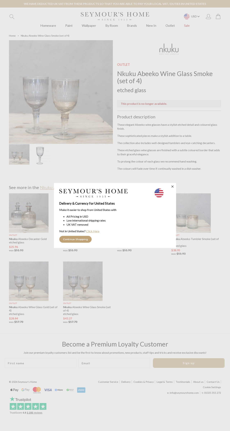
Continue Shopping (75, 239)
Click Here (92, 231)
